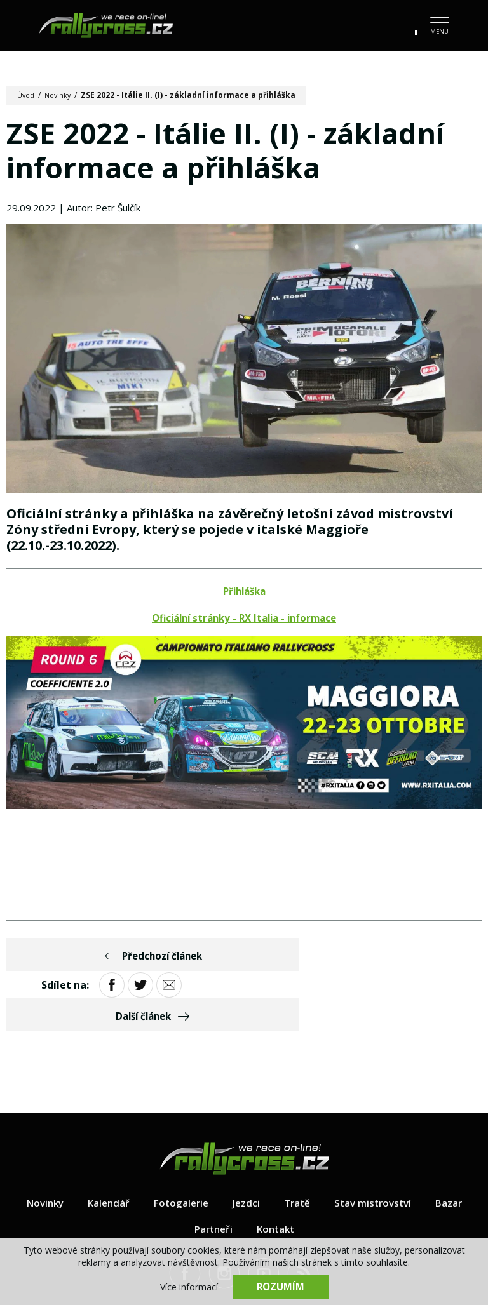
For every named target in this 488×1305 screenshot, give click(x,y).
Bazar (456, 1147)
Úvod (27, 95)
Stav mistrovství (377, 1147)
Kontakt (277, 1174)
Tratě (299, 1147)
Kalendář (105, 1147)
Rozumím (280, 1286)
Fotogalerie (179, 1147)
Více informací (189, 1286)
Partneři (212, 1174)
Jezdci (247, 1147)
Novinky (61, 95)
